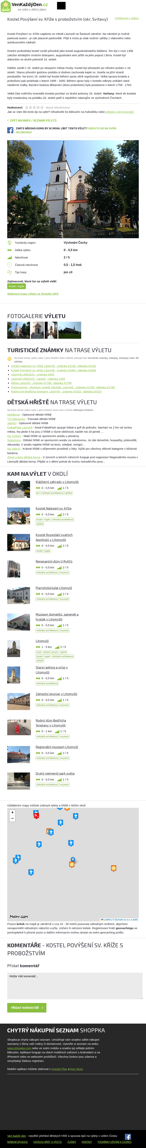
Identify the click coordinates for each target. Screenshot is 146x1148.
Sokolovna (14, 440)
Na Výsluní (14, 436)
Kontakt (87, 1141)
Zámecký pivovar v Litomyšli (56, 694)
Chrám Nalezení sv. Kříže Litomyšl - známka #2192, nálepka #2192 (53, 366)
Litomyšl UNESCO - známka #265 (32, 374)
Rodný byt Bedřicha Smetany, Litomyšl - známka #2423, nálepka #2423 (56, 391)
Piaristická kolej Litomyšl (54, 588)
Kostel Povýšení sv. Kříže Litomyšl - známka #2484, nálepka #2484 (53, 370)
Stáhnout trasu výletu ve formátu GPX (33, 293)
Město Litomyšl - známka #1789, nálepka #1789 (41, 383)
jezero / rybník (59, 652)
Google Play (59, 1069)
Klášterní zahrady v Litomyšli (57, 482)
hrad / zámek (43, 652)
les (37, 493)
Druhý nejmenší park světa (55, 773)
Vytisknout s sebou (127, 18)
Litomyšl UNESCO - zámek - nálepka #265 (38, 378)
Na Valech (13, 448)
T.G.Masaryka (16, 419)
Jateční (11, 423)
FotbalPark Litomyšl (19, 427)
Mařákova (13, 414)
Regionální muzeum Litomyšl (57, 747)
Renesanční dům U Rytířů (54, 561)
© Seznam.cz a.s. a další (125, 919)
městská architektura (52, 493)
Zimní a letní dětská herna (23, 457)
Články (71, 1141)
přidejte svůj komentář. (120, 111)
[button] (73, 861)
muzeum (64, 572)
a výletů (56, 1141)
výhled (68, 493)
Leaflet (106, 919)
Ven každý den (16, 1135)
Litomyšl (42, 641)
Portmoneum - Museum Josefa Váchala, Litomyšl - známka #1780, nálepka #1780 (63, 387)
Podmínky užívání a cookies (115, 1141)
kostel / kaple (16, 286)
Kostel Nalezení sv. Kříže (53, 508)
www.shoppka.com (19, 1048)
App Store (76, 1069)
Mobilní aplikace (17, 1141)
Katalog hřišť (42, 1141)
